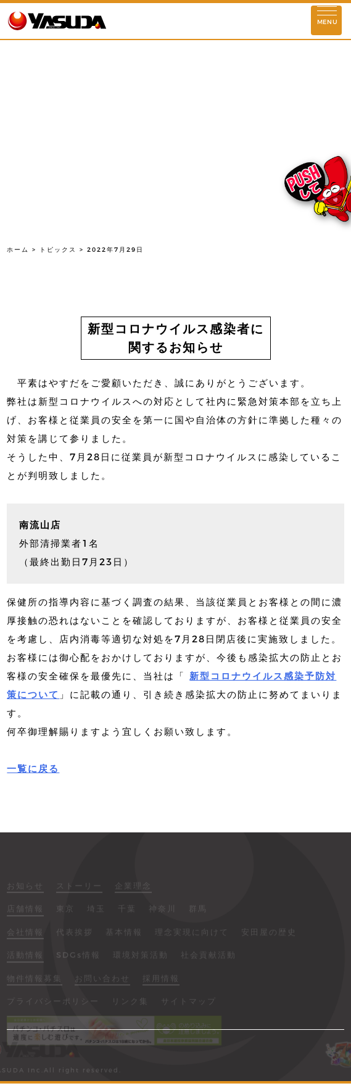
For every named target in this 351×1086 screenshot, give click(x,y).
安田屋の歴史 (269, 936)
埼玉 (96, 913)
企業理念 (133, 890)
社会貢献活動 (208, 959)
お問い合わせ (102, 982)
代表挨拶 (74, 936)
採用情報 (161, 982)
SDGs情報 (78, 959)
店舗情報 (25, 913)
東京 (65, 913)
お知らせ (25, 890)
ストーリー (79, 890)
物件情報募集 (34, 982)
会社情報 (25, 936)
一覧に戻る (33, 768)
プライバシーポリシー (53, 1005)
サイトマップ (189, 1005)
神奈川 (162, 913)
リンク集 (130, 1005)
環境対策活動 (140, 959)
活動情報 (25, 959)
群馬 (198, 913)
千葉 (127, 913)
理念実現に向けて (192, 936)
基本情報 (123, 936)
